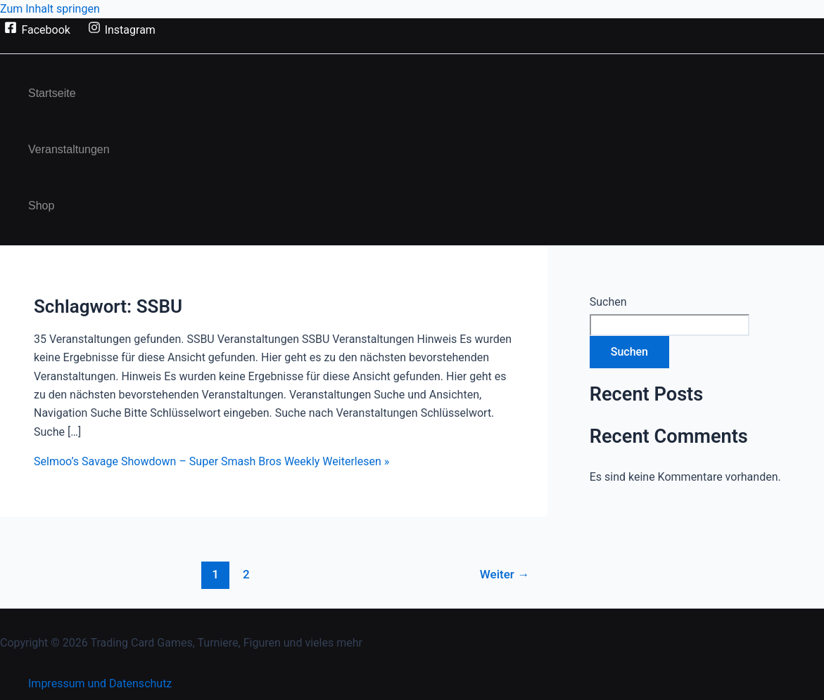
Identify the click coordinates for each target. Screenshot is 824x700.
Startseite (52, 93)
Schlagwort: (108, 306)
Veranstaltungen (69, 149)
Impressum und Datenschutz (100, 683)
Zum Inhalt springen (50, 8)
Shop (41, 206)
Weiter (504, 574)
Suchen (608, 302)
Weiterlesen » (211, 461)
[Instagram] (121, 30)
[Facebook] (37, 30)
